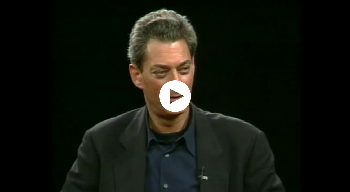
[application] (175, 96)
